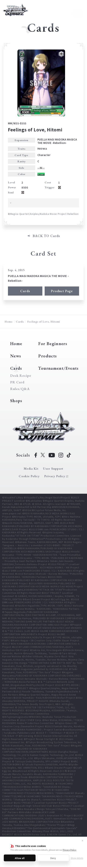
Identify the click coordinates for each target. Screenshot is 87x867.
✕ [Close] (82, 840)
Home (8, 321)
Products (47, 356)
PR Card (17, 382)
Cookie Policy (29, 476)
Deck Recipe (20, 375)
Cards (25, 291)
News (15, 356)
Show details (77, 857)
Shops (16, 400)
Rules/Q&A (20, 389)
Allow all (20, 858)
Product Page (62, 291)
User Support (53, 468)
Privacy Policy (69, 849)
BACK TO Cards (46, 236)
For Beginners (52, 343)
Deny (53, 858)
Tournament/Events (58, 368)
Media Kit (31, 468)
